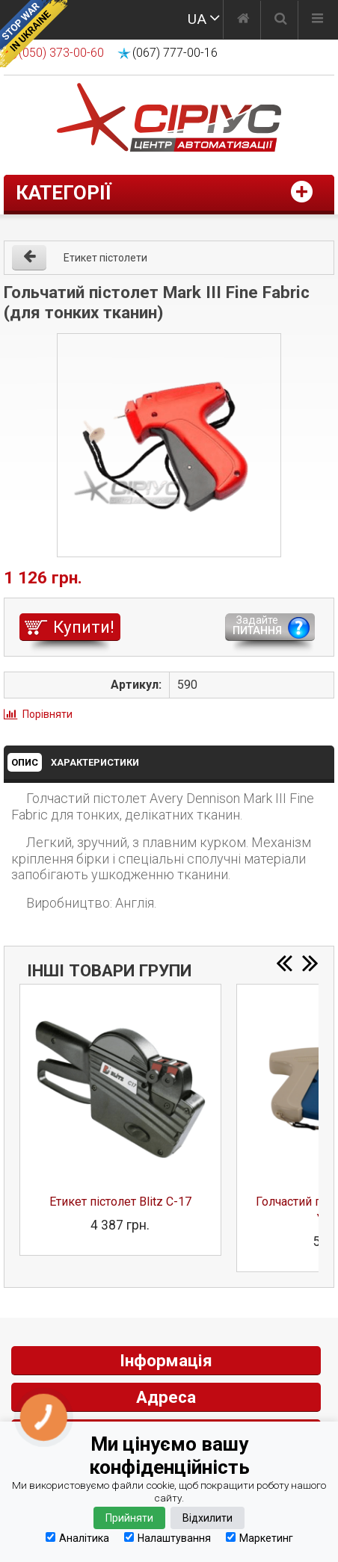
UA (197, 19)
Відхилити (207, 1518)
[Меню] (317, 20)
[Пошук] (280, 20)
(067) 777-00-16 (175, 53)
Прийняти (129, 1518)
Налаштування (167, 1537)
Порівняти (47, 714)
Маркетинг (259, 1537)
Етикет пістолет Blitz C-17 (120, 1201)
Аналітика (77, 1537)
